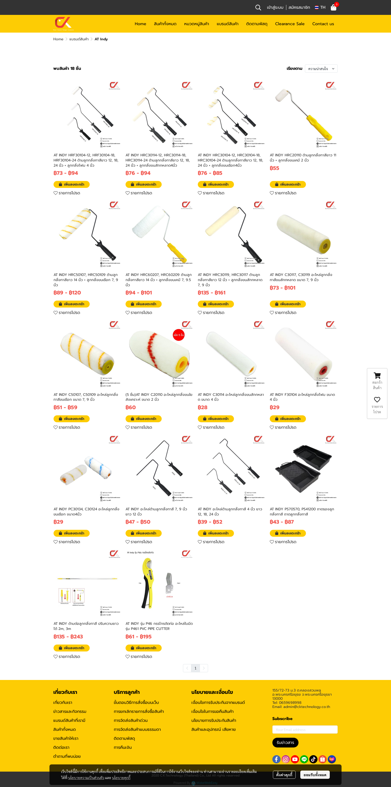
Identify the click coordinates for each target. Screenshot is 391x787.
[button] (258, 7)
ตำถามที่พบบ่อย (67, 756)
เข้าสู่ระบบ (275, 7)
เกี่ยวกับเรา (62, 702)
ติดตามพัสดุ (124, 738)
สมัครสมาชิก (299, 7)
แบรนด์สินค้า (79, 39)
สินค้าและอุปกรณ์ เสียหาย (213, 729)
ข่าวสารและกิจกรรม (69, 711)
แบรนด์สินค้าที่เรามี (69, 720)
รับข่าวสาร (285, 743)
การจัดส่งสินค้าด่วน (131, 720)
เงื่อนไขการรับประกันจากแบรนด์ (218, 702)
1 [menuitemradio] (195, 668)
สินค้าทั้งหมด (64, 729)
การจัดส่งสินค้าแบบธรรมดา (137, 729)
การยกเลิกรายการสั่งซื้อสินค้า (139, 711)
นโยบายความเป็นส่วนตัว (86, 777)
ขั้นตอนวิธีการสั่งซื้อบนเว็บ (136, 702)
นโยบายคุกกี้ (121, 777)
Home (58, 39)
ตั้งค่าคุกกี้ (284, 774)
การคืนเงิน (123, 747)
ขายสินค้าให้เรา (65, 738)
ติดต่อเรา (61, 747)
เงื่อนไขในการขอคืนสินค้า (212, 711)
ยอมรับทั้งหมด (315, 774)
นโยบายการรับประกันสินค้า (213, 720)
